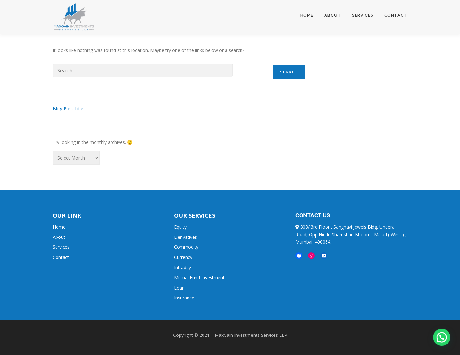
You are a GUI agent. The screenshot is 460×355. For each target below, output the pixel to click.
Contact (395, 15)
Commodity (186, 247)
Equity (180, 227)
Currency (183, 257)
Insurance (184, 298)
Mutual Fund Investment (199, 278)
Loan (179, 288)
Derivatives (185, 237)
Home (306, 15)
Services (362, 15)
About (332, 15)
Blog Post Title (68, 108)
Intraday (182, 267)
